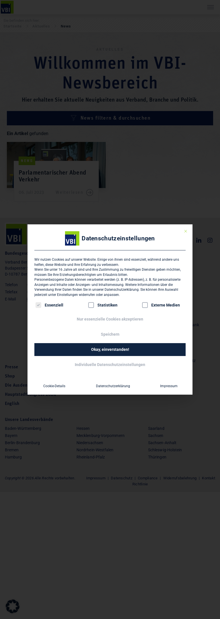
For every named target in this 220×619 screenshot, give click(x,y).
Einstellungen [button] (67, 295)
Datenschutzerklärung (122, 290)
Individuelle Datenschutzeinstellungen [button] (110, 364)
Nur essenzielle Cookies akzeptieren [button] (110, 319)
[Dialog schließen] (185, 231)
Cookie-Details (54, 386)
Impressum (168, 386)
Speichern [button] (110, 334)
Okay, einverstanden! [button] (110, 349)
